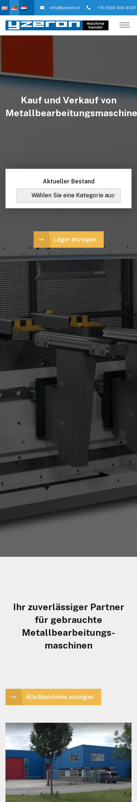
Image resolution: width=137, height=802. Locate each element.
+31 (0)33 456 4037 (111, 7)
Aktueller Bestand (69, 181)
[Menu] (124, 25)
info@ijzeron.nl (60, 7)
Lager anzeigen (75, 239)
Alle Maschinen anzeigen (60, 696)
